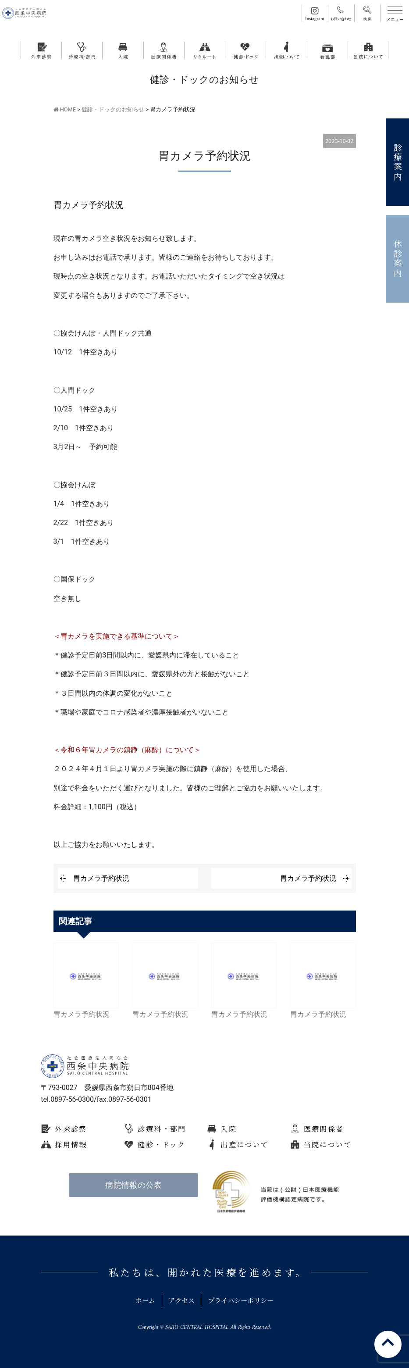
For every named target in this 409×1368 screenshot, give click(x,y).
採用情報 (71, 1144)
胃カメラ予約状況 (101, 878)
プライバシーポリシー (243, 1300)
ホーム (140, 1300)
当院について (328, 1144)
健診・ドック (161, 1144)
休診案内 (398, 259)
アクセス (180, 1300)
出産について (245, 1144)
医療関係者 (324, 1129)
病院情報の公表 (133, 1185)
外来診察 (71, 1129)
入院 (229, 1129)
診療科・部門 (162, 1129)
